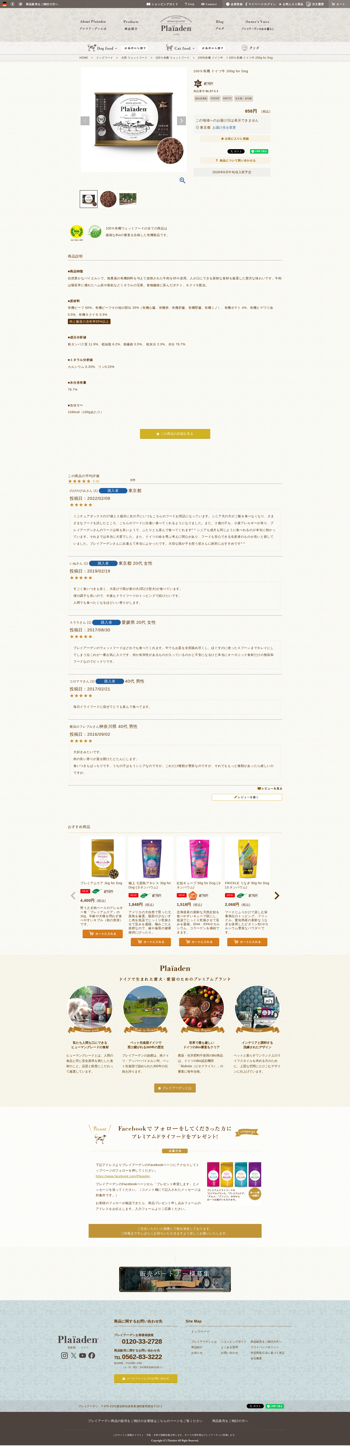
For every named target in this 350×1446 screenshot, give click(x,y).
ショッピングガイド (233, 1341)
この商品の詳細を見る (177, 433)
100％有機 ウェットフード (173, 57)
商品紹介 (197, 1347)
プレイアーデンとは (177, 1088)
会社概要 (256, 1358)
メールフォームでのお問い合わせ (148, 1378)
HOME (83, 57)
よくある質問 (229, 1347)
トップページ (200, 1331)
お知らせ (197, 1352)
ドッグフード (104, 57)
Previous (85, 120)
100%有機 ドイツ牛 (210, 57)
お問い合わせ (229, 1352)
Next (181, 120)
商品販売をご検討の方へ (266, 1341)
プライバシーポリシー (265, 1347)
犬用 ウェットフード (134, 57)
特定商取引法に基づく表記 (268, 1352)
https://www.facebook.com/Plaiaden (123, 1176)
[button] (73, 895)
